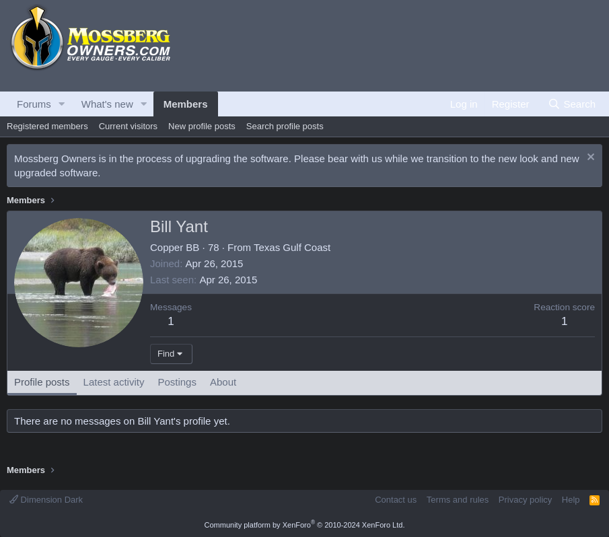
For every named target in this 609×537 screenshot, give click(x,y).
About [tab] (223, 382)
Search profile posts (285, 126)
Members (186, 104)
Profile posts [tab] (42, 382)
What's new (107, 104)
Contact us (396, 500)
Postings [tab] (176, 382)
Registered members (47, 126)
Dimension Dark (46, 500)
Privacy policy (525, 500)
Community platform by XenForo (305, 525)
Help (571, 500)
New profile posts (202, 126)
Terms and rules (458, 500)
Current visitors (128, 126)
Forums (34, 104)
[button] (61, 104)
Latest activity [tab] (114, 382)
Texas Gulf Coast (292, 247)
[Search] (571, 104)
